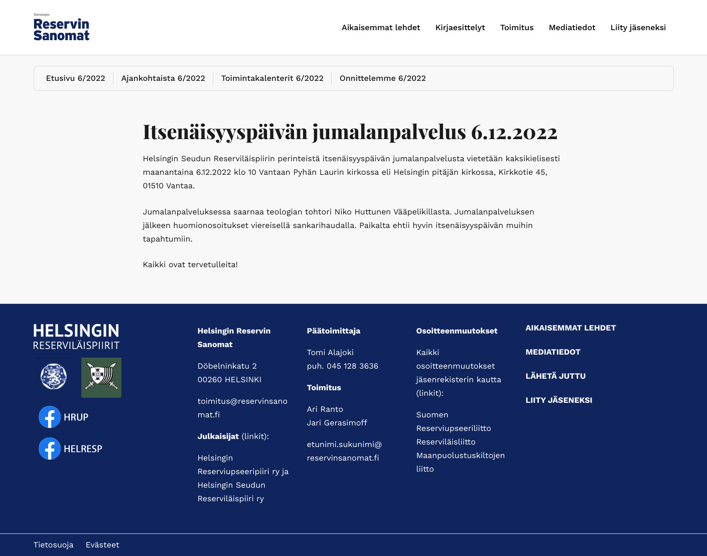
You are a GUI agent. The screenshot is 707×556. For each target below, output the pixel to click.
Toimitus (517, 27)
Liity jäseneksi (638, 27)
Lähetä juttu (556, 376)
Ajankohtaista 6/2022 (163, 78)
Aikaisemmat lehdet (381, 27)
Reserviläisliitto (446, 442)
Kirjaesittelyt (460, 27)
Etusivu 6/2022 (75, 78)
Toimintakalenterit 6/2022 (272, 78)
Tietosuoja (54, 544)
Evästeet (102, 544)
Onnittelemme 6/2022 (383, 78)
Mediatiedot (572, 27)
